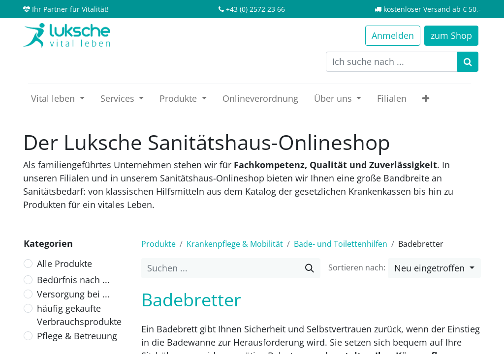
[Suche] (309, 268)
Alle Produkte (64, 263)
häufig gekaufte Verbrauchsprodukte (79, 314)
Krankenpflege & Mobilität (235, 243)
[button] (425, 98)
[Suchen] (467, 62)
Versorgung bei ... (73, 294)
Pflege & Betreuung (77, 336)
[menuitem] (260, 98)
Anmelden (393, 35)
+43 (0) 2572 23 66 (255, 9)
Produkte (158, 243)
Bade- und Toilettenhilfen (340, 243)
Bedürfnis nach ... (73, 280)
